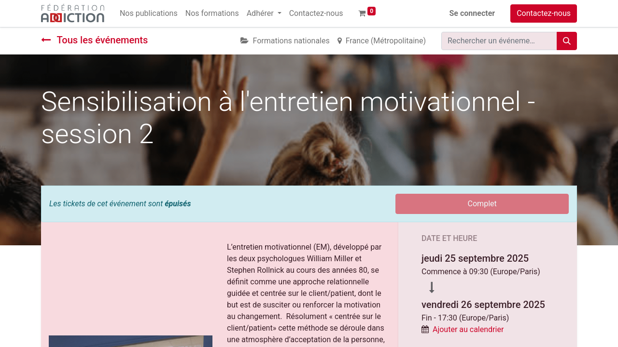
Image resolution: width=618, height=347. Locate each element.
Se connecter (472, 13)
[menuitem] (149, 13)
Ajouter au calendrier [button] (468, 329)
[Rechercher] (567, 41)
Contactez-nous (544, 13)
